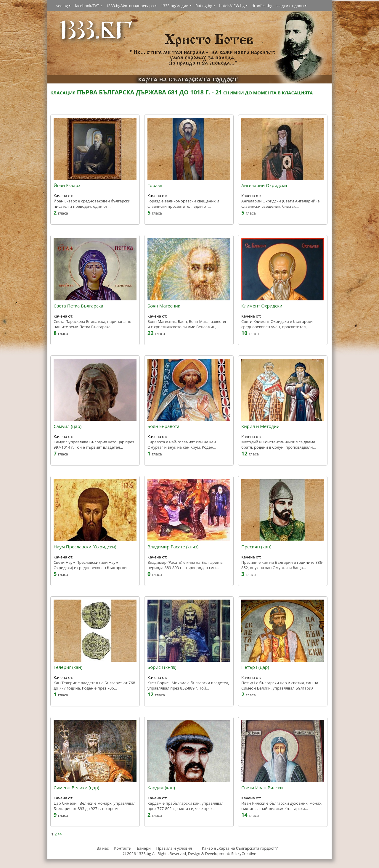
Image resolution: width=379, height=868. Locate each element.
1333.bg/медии (175, 5)
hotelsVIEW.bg (232, 5)
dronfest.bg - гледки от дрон (278, 5)
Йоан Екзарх (67, 185)
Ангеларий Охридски (264, 185)
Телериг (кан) (68, 667)
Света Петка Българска (78, 306)
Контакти (122, 848)
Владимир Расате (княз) (172, 547)
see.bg (62, 5)
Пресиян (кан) (256, 547)
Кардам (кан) (161, 787)
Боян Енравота (163, 426)
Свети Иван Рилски (262, 787)
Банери (144, 848)
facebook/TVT (87, 5)
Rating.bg (203, 5)
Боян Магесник (163, 306)
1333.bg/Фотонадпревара (130, 5)
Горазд (154, 185)
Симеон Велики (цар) (76, 787)
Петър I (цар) (255, 667)
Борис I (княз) (161, 667)
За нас (103, 848)
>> (60, 834)
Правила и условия (174, 848)
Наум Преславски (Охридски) (85, 547)
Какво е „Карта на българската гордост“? (240, 848)
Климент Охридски (261, 306)
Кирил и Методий (260, 426)
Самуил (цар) (67, 426)
